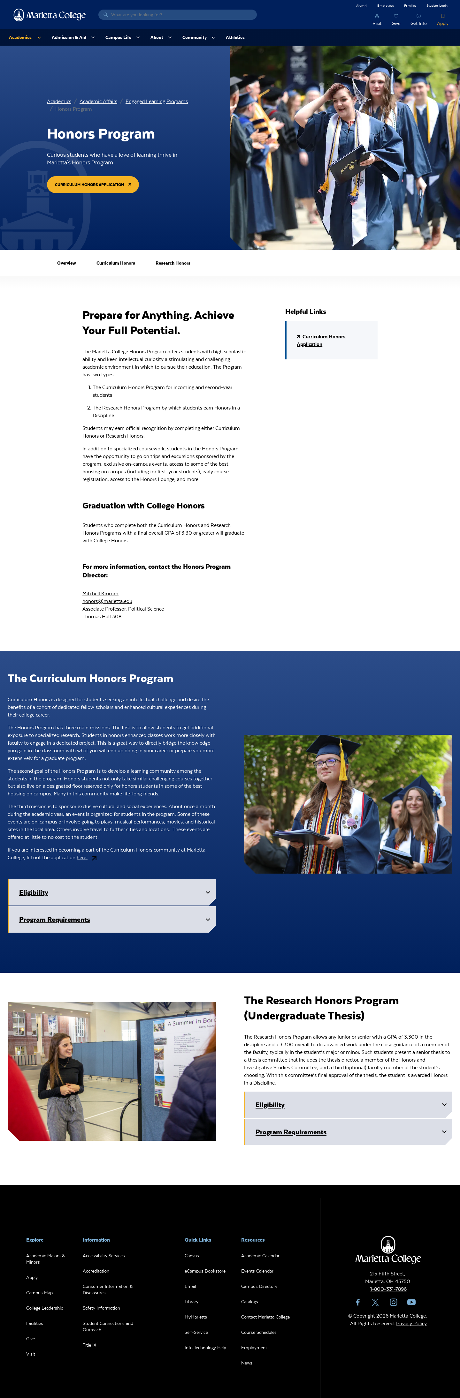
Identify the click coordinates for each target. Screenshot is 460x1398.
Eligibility (116, 894)
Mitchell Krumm (100, 593)
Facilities (34, 1323)
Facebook (357, 1302)
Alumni (361, 5)
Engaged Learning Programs (157, 101)
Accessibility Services (104, 1255)
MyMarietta (196, 1316)
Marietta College (49, 14)
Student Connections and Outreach (108, 1326)
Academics (59, 101)
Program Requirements (116, 921)
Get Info (418, 23)
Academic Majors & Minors (45, 1259)
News (246, 1362)
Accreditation (96, 1270)
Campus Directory (259, 1286)
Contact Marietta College (265, 1316)
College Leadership (44, 1308)
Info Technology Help (205, 1347)
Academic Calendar (260, 1255)
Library (191, 1301)
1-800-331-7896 (388, 1289)
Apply (442, 23)
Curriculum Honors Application (89, 184)
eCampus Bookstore (205, 1270)
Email (190, 1286)
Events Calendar (257, 1270)
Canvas (192, 1255)
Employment (254, 1347)
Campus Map (39, 1292)
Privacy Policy (411, 1323)
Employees (385, 5)
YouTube (411, 1302)
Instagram (393, 1302)
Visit (376, 23)
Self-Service (196, 1332)
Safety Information (101, 1308)
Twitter (375, 1302)
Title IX (89, 1345)
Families (410, 5)
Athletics (235, 37)
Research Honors (173, 263)
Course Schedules (259, 1332)
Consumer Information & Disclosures (108, 1289)
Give (396, 23)
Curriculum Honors (115, 263)
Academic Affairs (98, 101)
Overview (66, 263)
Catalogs (249, 1301)
